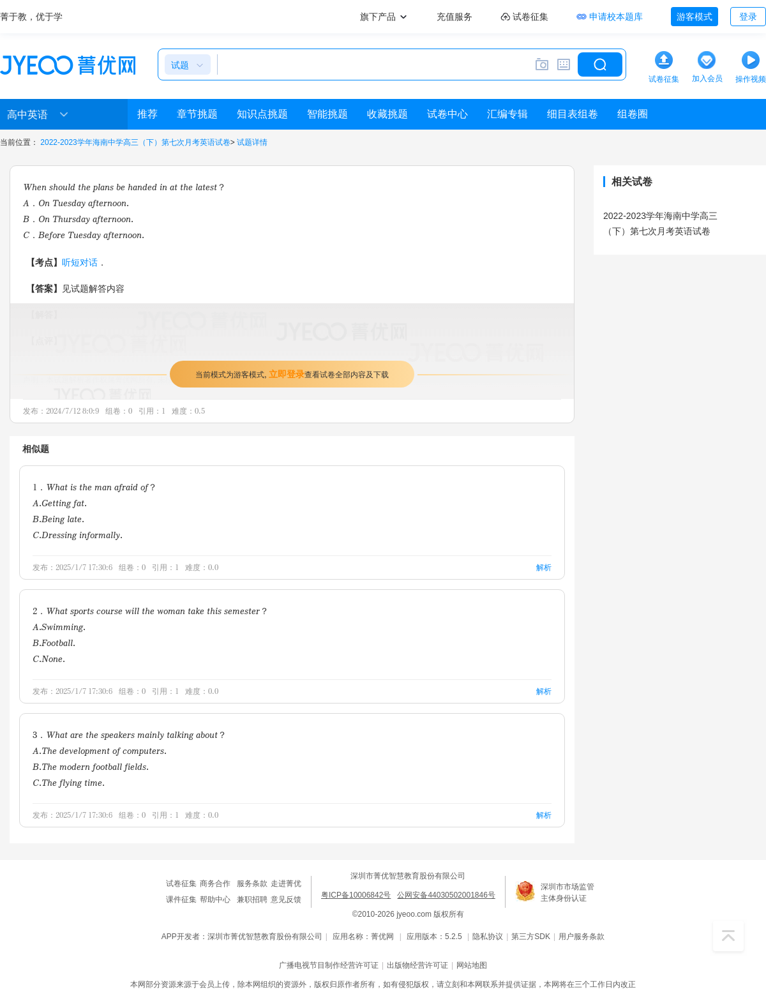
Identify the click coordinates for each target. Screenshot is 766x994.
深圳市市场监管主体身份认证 (567, 892)
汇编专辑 (507, 114)
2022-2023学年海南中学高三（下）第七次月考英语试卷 (135, 142)
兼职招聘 (252, 899)
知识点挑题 (262, 114)
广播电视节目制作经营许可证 (329, 965)
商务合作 (215, 883)
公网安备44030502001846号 (446, 895)
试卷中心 (447, 114)
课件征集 (181, 899)
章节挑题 (197, 114)
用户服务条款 (582, 936)
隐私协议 (487, 936)
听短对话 (80, 262)
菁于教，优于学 (31, 16)
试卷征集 (181, 883)
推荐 (147, 114)
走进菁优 (286, 883)
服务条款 (252, 883)
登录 (748, 16)
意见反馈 (286, 899)
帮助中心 (215, 899)
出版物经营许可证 (417, 965)
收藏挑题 (387, 114)
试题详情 (252, 142)
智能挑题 (327, 114)
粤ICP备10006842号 (356, 895)
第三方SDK (530, 936)
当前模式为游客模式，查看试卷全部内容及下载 (292, 373)
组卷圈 (632, 114)
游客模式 (694, 16)
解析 (544, 567)
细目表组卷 (572, 114)
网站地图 (471, 965)
